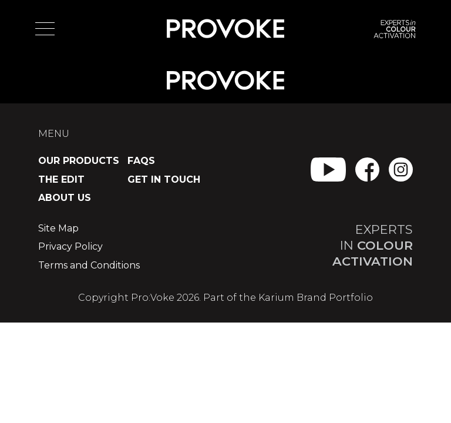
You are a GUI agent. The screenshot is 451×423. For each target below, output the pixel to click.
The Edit (61, 179)
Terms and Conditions (89, 265)
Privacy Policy (70, 246)
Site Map (58, 228)
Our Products (78, 160)
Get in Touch (163, 179)
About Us (64, 197)
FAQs (141, 160)
